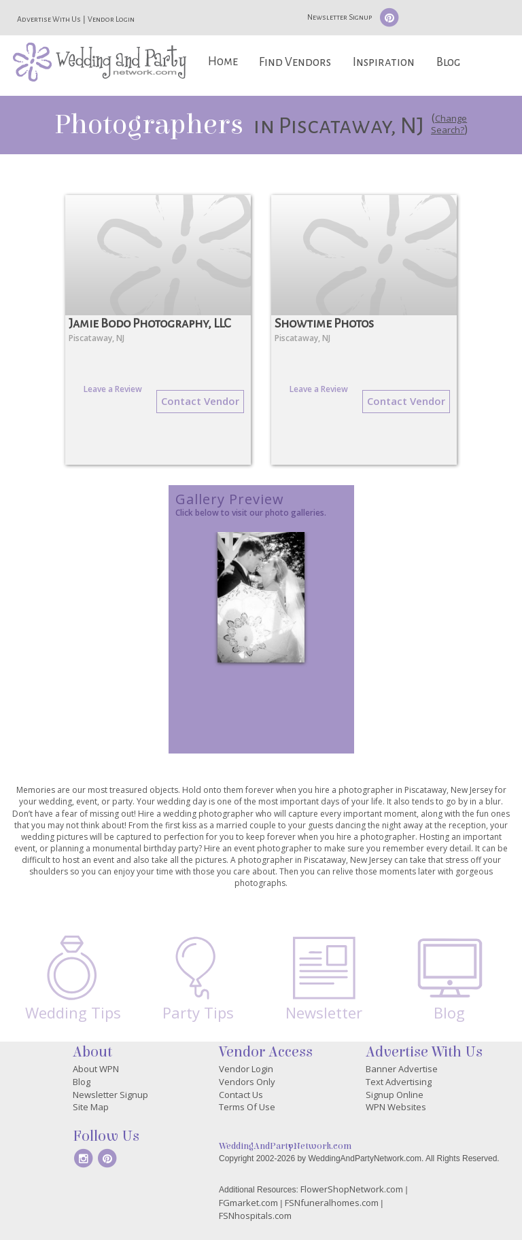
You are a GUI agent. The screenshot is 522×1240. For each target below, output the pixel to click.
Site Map (91, 1107)
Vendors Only (247, 1082)
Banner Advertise (402, 1069)
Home (223, 61)
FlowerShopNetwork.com (351, 1189)
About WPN (96, 1069)
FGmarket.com (248, 1203)
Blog (448, 62)
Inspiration (384, 62)
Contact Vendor (200, 401)
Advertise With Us (49, 19)
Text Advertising (399, 1082)
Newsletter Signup (339, 17)
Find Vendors (295, 62)
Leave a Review (113, 389)
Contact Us (241, 1094)
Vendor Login (111, 19)
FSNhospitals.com (255, 1215)
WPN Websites (396, 1107)
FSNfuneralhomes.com (332, 1203)
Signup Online (394, 1094)
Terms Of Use (247, 1107)
